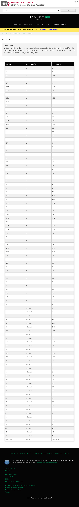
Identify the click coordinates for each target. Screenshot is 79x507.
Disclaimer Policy (10, 475)
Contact (64, 24)
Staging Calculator (42, 24)
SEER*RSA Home (11, 468)
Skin (23, 34)
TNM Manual (27, 24)
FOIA (7, 479)
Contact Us (9, 470)
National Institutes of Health (14, 488)
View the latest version (49, 30)
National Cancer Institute (13, 490)
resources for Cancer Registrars (46, 463)
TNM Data (40, 17)
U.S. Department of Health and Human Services (21, 485)
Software (55, 24)
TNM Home (5, 34)
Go (68, 11)
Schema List (16, 24)
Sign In (76, 2)
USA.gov (8, 492)
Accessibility (9, 477)
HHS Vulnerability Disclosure (14, 481)
